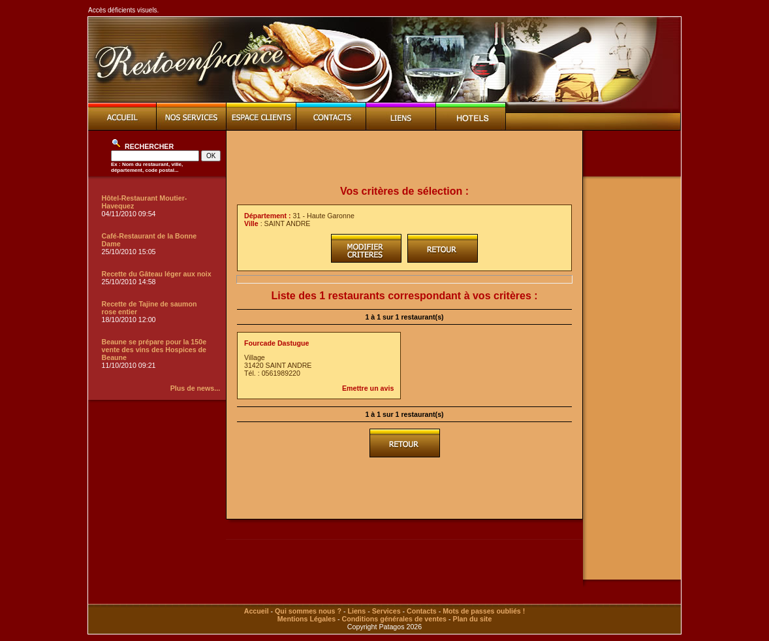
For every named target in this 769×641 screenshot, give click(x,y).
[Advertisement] (404, 158)
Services (386, 611)
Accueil (256, 611)
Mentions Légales (306, 619)
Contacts (422, 611)
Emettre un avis (368, 388)
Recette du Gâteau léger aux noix (157, 274)
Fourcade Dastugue (276, 343)
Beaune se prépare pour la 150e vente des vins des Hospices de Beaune (154, 349)
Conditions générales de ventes (394, 619)
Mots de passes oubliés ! (484, 611)
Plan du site (472, 619)
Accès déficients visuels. (123, 10)
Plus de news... (195, 388)
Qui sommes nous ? (308, 611)
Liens (356, 611)
